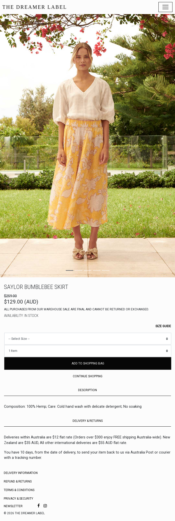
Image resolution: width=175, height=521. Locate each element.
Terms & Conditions (19, 490)
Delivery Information (21, 473)
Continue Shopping (87, 376)
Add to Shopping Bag (88, 363)
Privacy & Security (18, 498)
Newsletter (13, 506)
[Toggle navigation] (165, 7)
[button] (13, 145)
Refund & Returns (18, 481)
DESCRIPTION (87, 390)
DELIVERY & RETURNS (88, 421)
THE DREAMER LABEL (35, 7)
